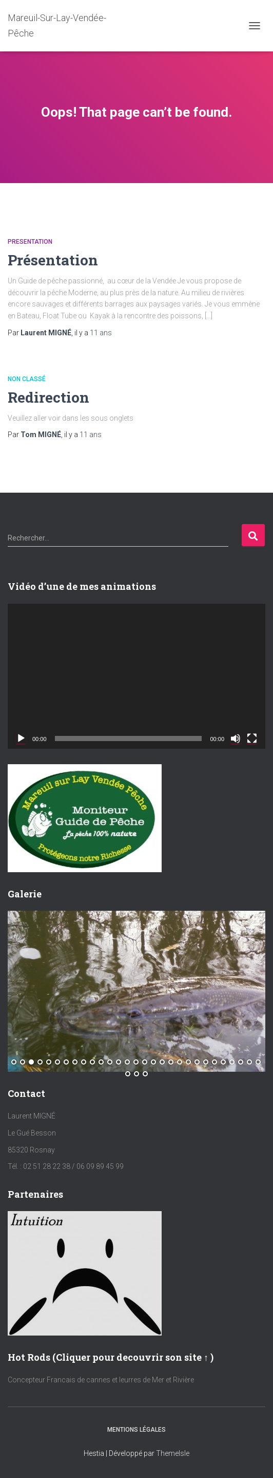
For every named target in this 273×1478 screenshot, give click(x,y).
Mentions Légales (136, 1429)
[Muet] (235, 738)
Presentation (30, 241)
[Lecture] (21, 738)
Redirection (48, 397)
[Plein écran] (252, 738)
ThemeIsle (172, 1453)
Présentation (53, 259)
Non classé (27, 379)
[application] (136, 676)
